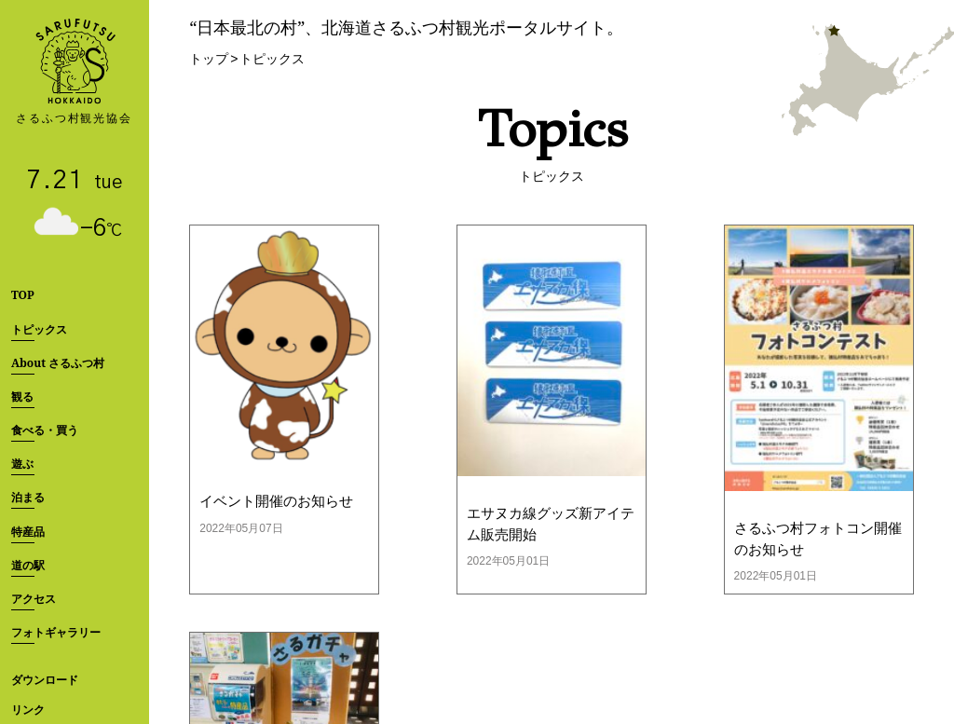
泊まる (28, 497)
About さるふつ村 (57, 363)
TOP (22, 295)
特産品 (28, 532)
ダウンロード (44, 680)
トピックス (39, 329)
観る (22, 396)
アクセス (33, 599)
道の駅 (28, 565)
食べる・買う (44, 430)
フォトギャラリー (56, 632)
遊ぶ (22, 463)
